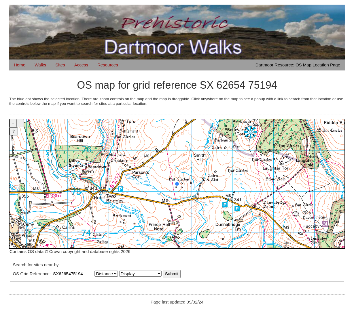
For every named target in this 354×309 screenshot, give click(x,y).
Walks (40, 64)
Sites (60, 64)
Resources (107, 64)
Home (19, 64)
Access (81, 64)
